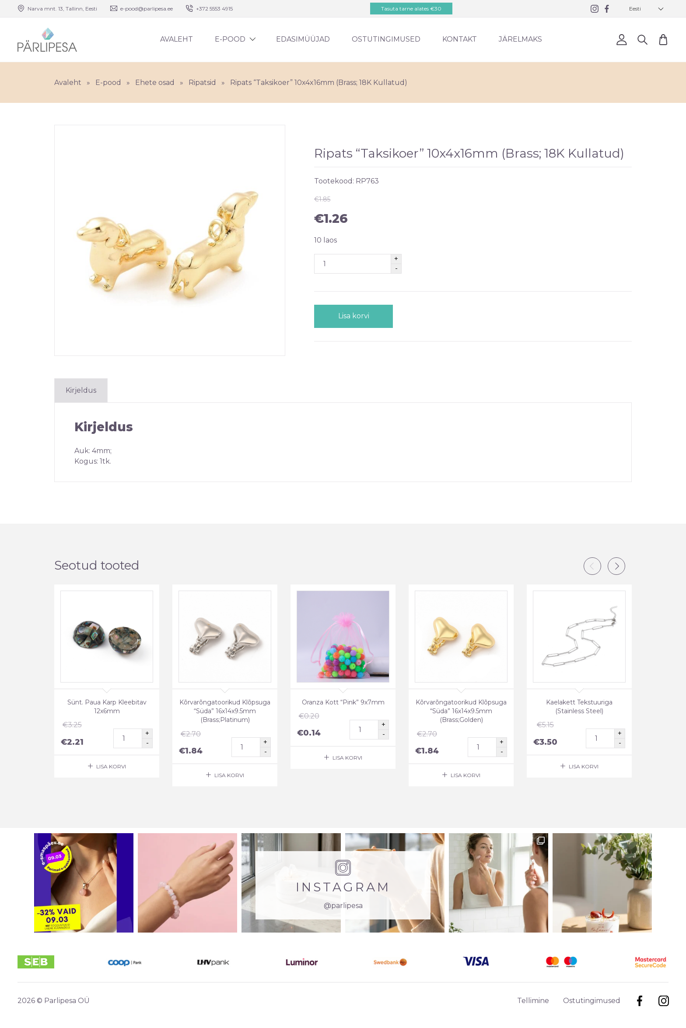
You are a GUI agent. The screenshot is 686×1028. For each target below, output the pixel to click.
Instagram (663, 1001)
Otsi (642, 39)
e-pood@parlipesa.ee (146, 8)
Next (616, 566)
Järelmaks (520, 39)
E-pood (230, 39)
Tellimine (533, 1000)
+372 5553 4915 (214, 8)
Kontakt (459, 39)
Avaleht (176, 39)
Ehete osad (155, 82)
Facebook (639, 1001)
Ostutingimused (386, 39)
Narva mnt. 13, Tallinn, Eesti (62, 8)
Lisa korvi (353, 316)
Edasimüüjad (303, 39)
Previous (592, 566)
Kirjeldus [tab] (81, 390)
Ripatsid (202, 82)
